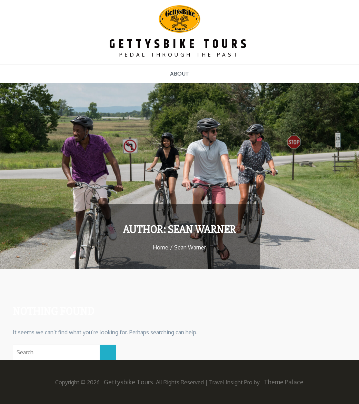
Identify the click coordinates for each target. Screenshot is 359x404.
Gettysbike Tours (179, 44)
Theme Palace (283, 382)
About (179, 74)
